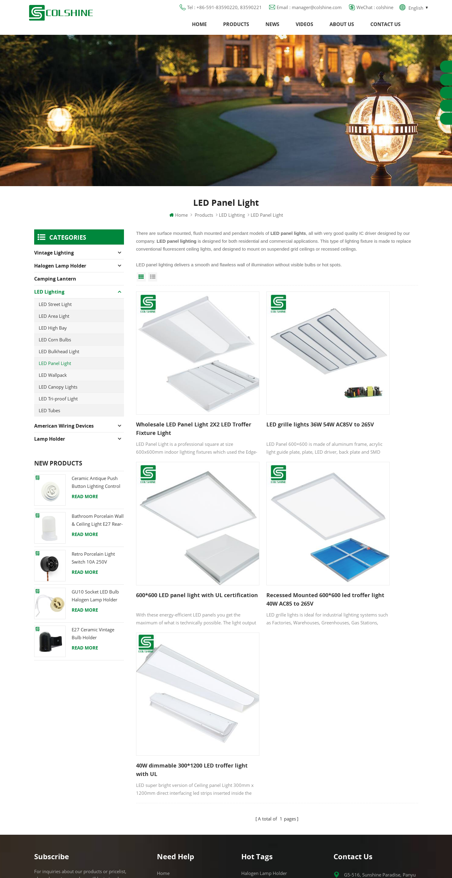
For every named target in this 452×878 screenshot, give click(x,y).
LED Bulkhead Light (59, 360)
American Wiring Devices (64, 435)
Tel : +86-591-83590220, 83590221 (224, 11)
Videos (304, 28)
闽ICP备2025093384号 (226, 856)
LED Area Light (54, 325)
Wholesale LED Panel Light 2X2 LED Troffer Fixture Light (177, 404)
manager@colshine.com (369, 759)
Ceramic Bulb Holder (263, 818)
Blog (161, 764)
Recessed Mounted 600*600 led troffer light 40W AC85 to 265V (178, 540)
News (272, 28)
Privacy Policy (171, 775)
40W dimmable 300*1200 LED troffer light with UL (271, 540)
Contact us (385, 28)
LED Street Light (55, 313)
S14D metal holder (261, 807)
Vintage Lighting (54, 261)
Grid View (141, 286)
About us (342, 28)
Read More (85, 505)
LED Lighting (232, 224)
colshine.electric (360, 770)
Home (199, 28)
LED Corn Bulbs (55, 349)
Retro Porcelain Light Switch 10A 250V (93, 567)
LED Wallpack (53, 384)
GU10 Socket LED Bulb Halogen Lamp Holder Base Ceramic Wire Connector (95, 605)
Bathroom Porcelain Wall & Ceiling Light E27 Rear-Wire (98, 529)
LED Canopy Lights (58, 396)
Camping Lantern (55, 287)
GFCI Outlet (253, 742)
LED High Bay (53, 337)
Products (236, 28)
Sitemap (165, 786)
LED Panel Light (55, 372)
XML (161, 797)
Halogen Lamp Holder (60, 274)
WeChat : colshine (374, 11)
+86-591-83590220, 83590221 (376, 748)
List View (152, 286)
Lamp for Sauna (258, 786)
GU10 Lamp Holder (261, 731)
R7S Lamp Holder (259, 764)
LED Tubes (49, 419)
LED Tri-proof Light (58, 408)
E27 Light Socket (258, 797)
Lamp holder (49, 448)
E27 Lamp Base (257, 775)
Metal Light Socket (260, 753)
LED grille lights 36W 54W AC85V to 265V (275, 404)
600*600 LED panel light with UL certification (371, 404)
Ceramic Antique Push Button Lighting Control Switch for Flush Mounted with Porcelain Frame (97, 491)
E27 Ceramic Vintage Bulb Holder (93, 642)
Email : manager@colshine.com (309, 11)
